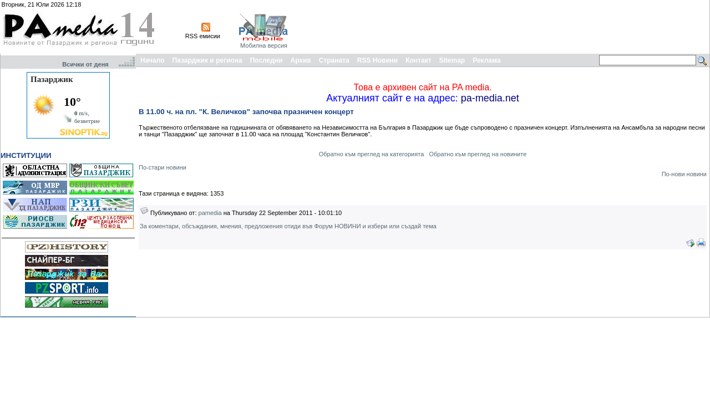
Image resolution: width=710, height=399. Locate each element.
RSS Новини (377, 60)
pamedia (210, 212)
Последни (266, 60)
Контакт (418, 60)
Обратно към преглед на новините (477, 154)
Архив (300, 60)
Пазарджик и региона (207, 60)
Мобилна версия (263, 45)
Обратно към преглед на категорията (371, 154)
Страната (334, 60)
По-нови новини (684, 174)
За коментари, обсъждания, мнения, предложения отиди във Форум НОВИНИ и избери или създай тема (288, 226)
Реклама (486, 60)
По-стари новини (162, 167)
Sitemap (452, 60)
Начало (152, 60)
